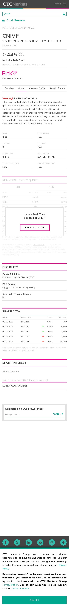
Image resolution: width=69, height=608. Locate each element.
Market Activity (8, 29)
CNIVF (25, 29)
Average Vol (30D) (10, 164)
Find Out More (34, 228)
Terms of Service (20, 588)
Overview (9, 89)
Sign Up (58, 416)
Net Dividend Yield (47, 164)
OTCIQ (58, 4)
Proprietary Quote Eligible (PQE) (18, 278)
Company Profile (37, 89)
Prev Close (7, 154)
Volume (6, 144)
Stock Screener (13, 21)
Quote (21, 89)
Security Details (57, 89)
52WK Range (43, 154)
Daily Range (43, 134)
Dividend (42, 144)
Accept (34, 600)
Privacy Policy (10, 585)
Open (4, 134)
